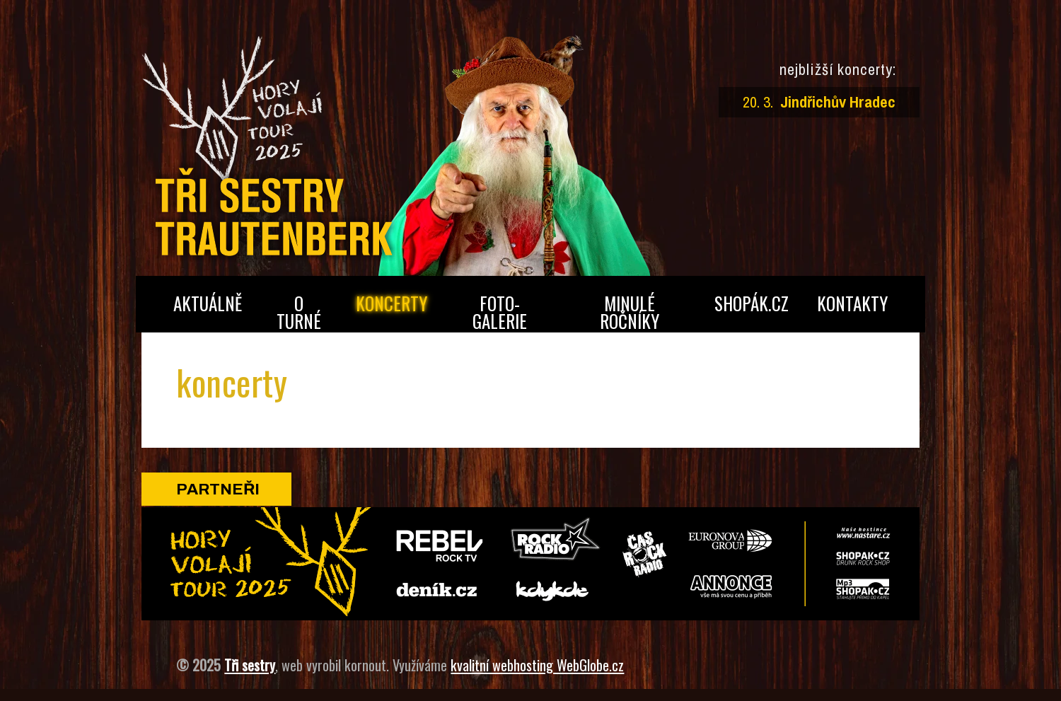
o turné (299, 312)
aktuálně (207, 303)
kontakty (852, 303)
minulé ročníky (629, 312)
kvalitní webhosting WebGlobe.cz (537, 665)
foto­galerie (499, 312)
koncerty (391, 303)
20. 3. (819, 101)
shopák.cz (751, 303)
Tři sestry (249, 665)
